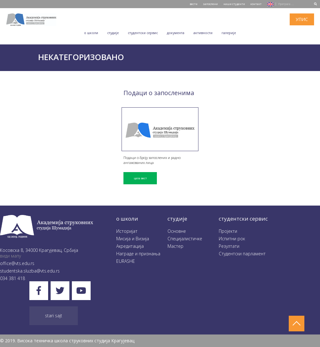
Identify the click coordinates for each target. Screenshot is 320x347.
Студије (113, 33)
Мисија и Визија (132, 239)
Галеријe (229, 33)
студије (177, 218)
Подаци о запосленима (158, 93)
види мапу (10, 256)
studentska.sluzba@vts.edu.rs (30, 271)
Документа (175, 33)
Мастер (175, 246)
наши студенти (234, 4)
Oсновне (177, 231)
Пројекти (228, 231)
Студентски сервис (143, 33)
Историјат (127, 231)
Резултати (229, 246)
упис (302, 19)
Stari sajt (53, 316)
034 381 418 (12, 278)
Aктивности (202, 33)
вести (194, 4)
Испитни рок (232, 239)
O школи (91, 33)
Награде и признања (138, 254)
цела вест (140, 178)
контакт (256, 4)
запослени (210, 4)
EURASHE (125, 261)
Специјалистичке (185, 239)
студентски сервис (243, 218)
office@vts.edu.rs (17, 263)
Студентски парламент (242, 254)
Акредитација (130, 246)
